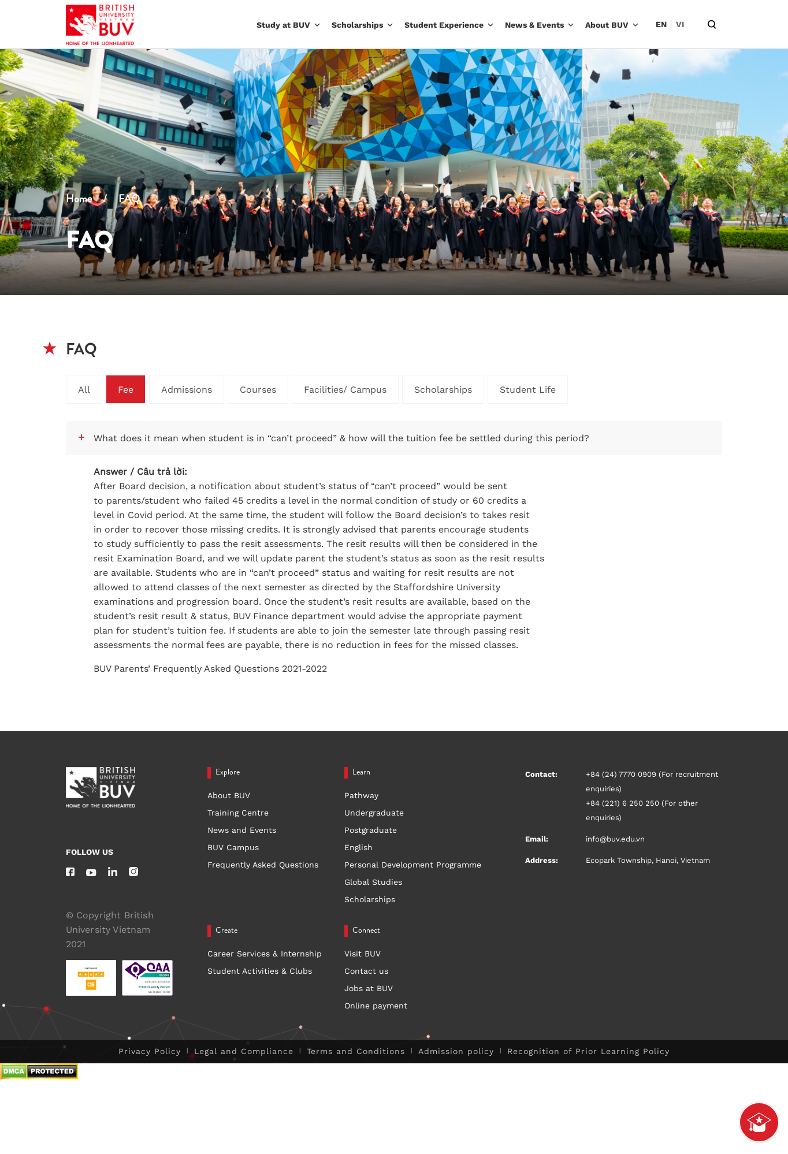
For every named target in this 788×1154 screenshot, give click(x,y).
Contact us (366, 971)
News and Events (241, 830)
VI (680, 24)
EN (661, 24)
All (84, 389)
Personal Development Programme (412, 864)
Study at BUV (283, 24)
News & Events (534, 24)
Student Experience (444, 24)
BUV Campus (233, 847)
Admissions (186, 389)
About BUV (607, 24)
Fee (125, 389)
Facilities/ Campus (345, 389)
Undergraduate (374, 812)
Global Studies (373, 882)
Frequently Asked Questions (262, 864)
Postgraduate (370, 830)
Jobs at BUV (368, 988)
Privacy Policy (149, 1051)
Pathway (361, 795)
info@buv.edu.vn (615, 839)
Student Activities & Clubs (259, 971)
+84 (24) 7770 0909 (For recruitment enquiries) (652, 781)
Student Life (528, 389)
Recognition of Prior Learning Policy (588, 1051)
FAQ (129, 200)
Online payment (375, 1005)
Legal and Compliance (243, 1051)
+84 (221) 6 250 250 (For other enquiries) (642, 810)
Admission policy (456, 1051)
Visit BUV (362, 953)
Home (79, 200)
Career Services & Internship (264, 953)
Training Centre (238, 812)
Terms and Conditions (356, 1051)
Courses (258, 389)
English (358, 847)
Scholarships (357, 24)
